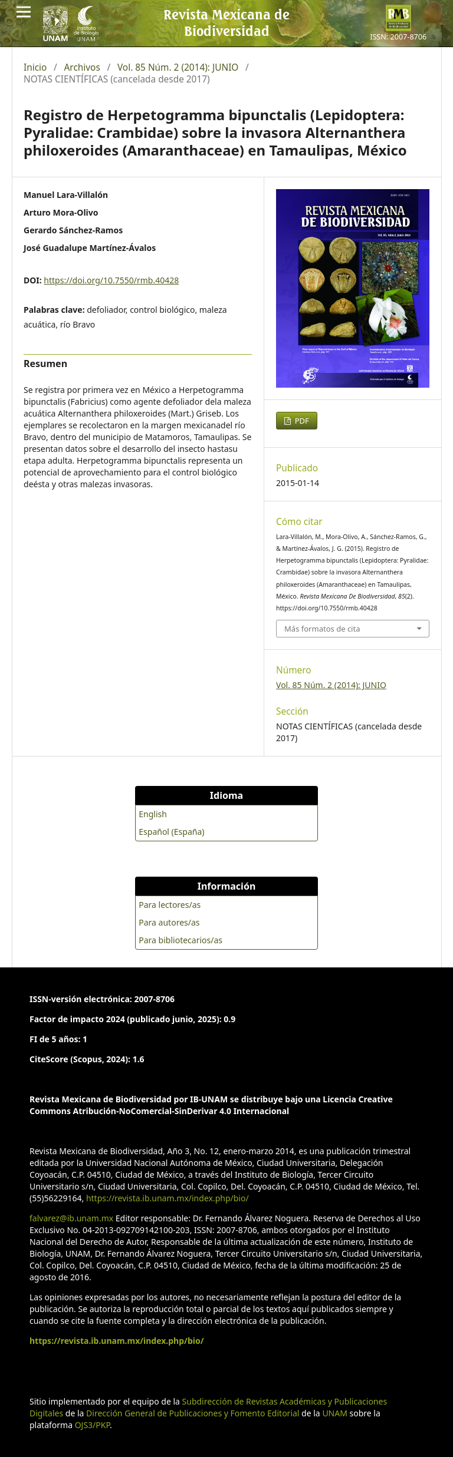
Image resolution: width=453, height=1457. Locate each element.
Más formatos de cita (322, 628)
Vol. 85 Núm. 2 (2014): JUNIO (177, 68)
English (153, 814)
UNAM (334, 1413)
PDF (301, 420)
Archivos (82, 68)
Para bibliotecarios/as (180, 940)
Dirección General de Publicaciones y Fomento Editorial (192, 1413)
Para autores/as (169, 922)
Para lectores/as (170, 904)
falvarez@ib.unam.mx (71, 1218)
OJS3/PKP (92, 1424)
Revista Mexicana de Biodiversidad (226, 22)
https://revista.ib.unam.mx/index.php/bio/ (167, 1198)
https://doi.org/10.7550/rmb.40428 (111, 280)
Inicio (35, 68)
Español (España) (171, 831)
